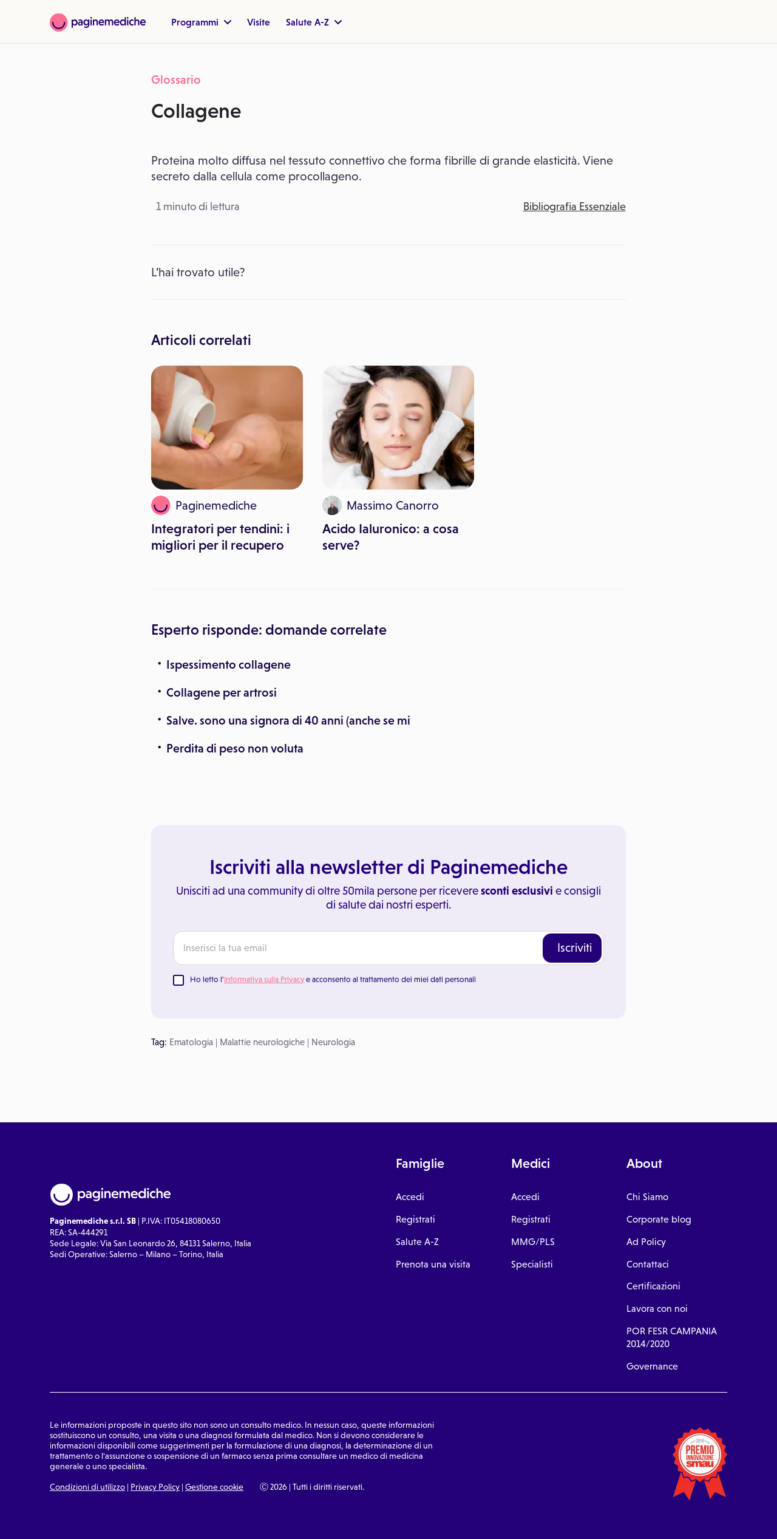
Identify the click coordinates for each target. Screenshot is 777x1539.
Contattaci (647, 1264)
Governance (652, 1366)
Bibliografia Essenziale (574, 206)
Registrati (415, 1219)
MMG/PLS (533, 1242)
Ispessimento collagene (228, 664)
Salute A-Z (314, 21)
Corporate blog (658, 1219)
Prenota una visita (433, 1264)
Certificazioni (653, 1286)
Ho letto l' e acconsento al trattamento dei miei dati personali (333, 979)
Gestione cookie (214, 1487)
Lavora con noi (657, 1308)
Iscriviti (574, 947)
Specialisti (532, 1264)
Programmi (201, 21)
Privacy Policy (155, 1487)
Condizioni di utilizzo (87, 1487)
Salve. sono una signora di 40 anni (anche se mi (288, 720)
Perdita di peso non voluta (235, 748)
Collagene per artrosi (221, 692)
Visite (258, 21)
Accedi (410, 1197)
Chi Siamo (647, 1197)
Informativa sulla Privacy (264, 979)
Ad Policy (646, 1242)
